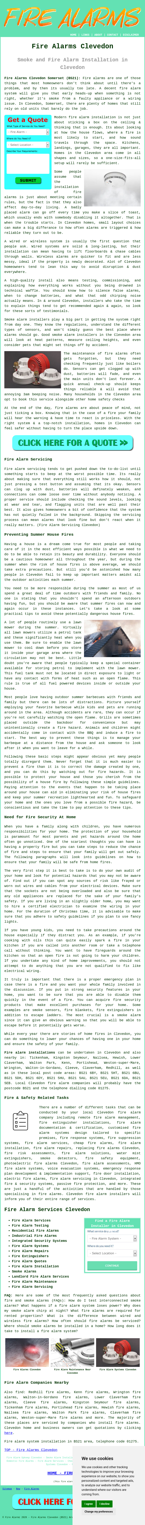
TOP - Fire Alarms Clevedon (30, 1450)
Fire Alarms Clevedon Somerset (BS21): (42, 78)
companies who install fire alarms (103, 1423)
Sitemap (7, 1489)
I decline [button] (104, 1503)
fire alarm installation (92, 117)
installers (93, 301)
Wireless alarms (52, 257)
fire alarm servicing (70, 1179)
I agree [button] (89, 1503)
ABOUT (98, 34)
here (8, 1433)
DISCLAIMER (131, 34)
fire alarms (116, 353)
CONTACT (112, 34)
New (18, 1489)
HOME (73, 34)
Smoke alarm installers (26, 319)
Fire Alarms (31, 1489)
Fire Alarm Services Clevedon (47, 1210)
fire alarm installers (108, 1194)
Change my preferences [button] (99, 1511)
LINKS (85, 34)
